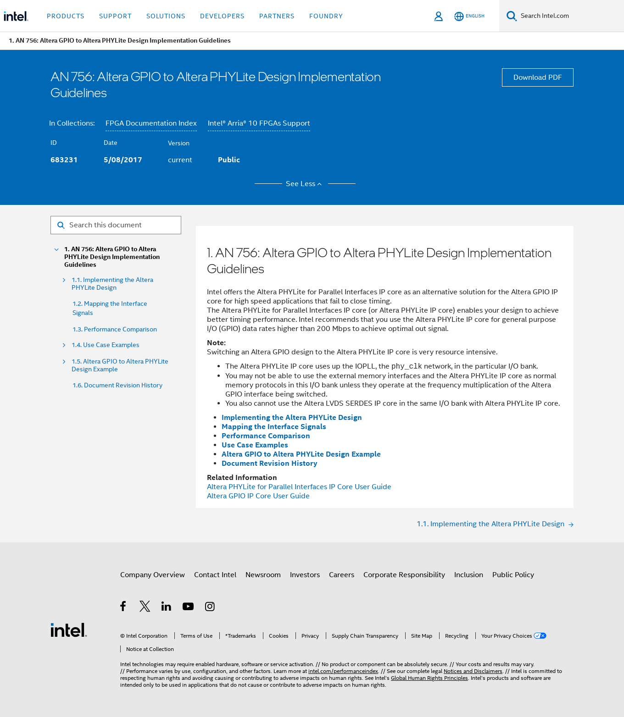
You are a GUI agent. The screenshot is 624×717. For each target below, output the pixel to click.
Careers (341, 574)
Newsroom (263, 574)
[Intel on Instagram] (210, 608)
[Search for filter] (115, 225)
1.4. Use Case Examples (105, 345)
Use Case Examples (255, 445)
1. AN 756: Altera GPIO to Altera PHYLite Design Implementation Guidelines (112, 257)
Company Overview (152, 574)
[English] (469, 16)
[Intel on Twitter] (145, 608)
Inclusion (468, 574)
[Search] (512, 16)
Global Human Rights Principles (429, 677)
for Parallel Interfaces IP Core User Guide (299, 486)
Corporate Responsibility (404, 574)
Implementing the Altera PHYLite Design (292, 417)
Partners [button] (277, 16)
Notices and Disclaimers (473, 670)
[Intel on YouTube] (189, 608)
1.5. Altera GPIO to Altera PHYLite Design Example (120, 365)
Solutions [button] (165, 16)
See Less (305, 183)
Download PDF (537, 77)
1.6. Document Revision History (117, 385)
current (180, 160)
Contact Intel (215, 574)
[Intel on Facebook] (124, 608)
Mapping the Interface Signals (274, 426)
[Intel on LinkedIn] (167, 608)
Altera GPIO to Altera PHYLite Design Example (301, 454)
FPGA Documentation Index (151, 123)
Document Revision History (270, 463)
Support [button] (115, 16)
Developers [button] (222, 16)
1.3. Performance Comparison (114, 329)
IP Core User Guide (258, 496)
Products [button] (65, 16)
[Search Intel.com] (570, 16)
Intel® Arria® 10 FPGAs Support (259, 123)
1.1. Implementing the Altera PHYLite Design (112, 284)
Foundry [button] (326, 16)
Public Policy (513, 574)
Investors (305, 574)
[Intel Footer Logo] (68, 629)
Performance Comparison (266, 436)
